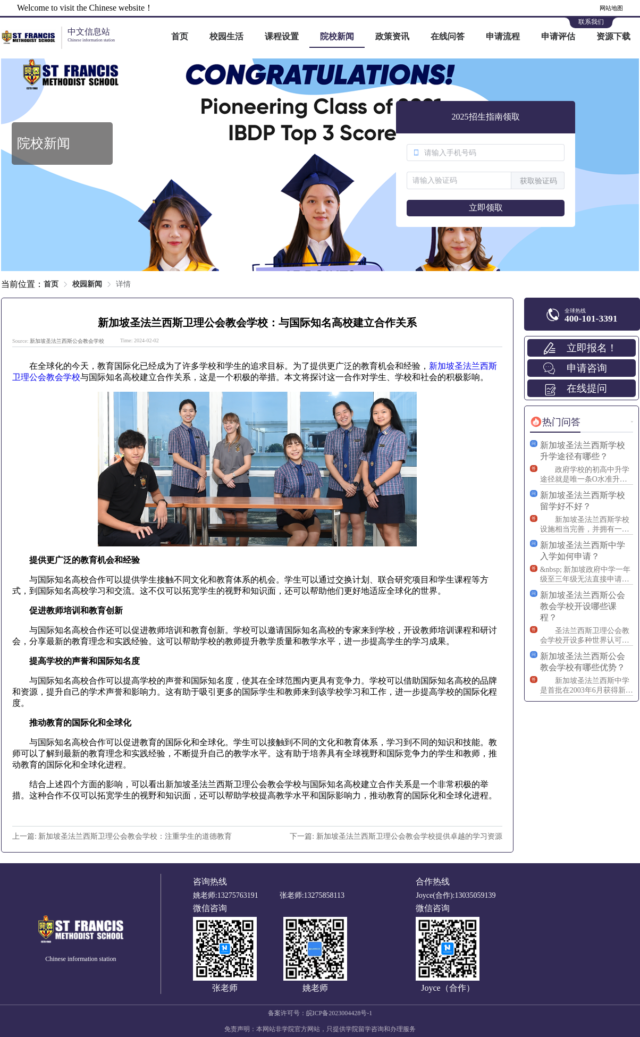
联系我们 (591, 22)
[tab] (555, 422)
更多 (632, 421)
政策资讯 (392, 36)
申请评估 (558, 36)
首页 (179, 36)
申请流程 (503, 36)
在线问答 (448, 36)
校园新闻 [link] (87, 284)
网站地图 (611, 8)
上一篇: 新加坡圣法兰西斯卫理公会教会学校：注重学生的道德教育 (122, 836)
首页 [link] (51, 284)
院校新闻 (337, 36)
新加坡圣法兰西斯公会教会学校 (67, 341)
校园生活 (226, 36)
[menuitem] (180, 37)
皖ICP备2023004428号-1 (339, 1013)
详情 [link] (123, 284)
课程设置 (282, 36)
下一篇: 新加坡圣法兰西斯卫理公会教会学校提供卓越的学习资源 (396, 836)
